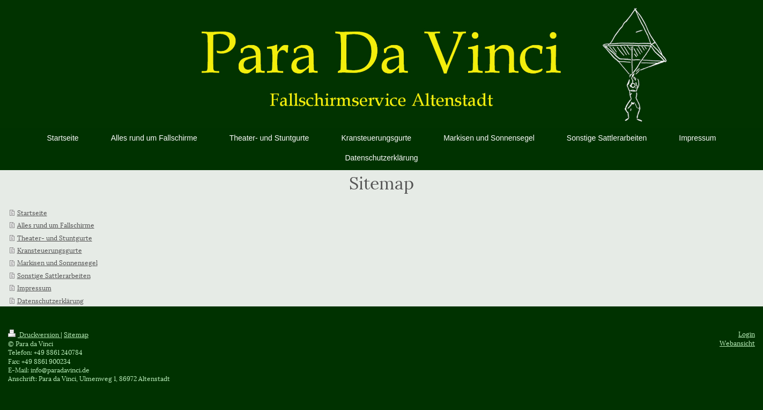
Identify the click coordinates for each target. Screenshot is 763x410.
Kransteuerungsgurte (49, 250)
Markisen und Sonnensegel (57, 262)
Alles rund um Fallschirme (55, 224)
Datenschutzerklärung (50, 300)
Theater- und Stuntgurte (54, 237)
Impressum (34, 287)
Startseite (32, 212)
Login (746, 333)
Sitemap (76, 334)
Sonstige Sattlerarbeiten (54, 275)
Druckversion (34, 334)
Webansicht (737, 343)
